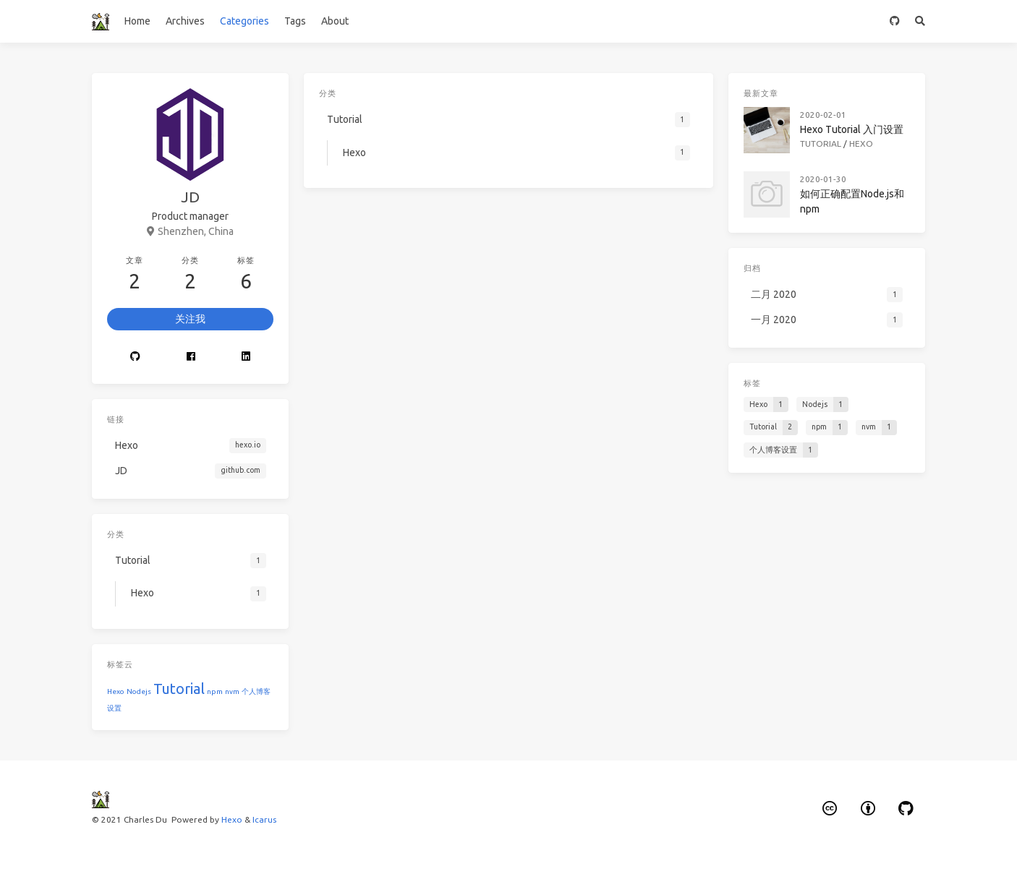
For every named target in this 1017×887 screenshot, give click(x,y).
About (335, 21)
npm (215, 691)
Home (137, 21)
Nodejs (139, 691)
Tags (295, 21)
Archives (185, 21)
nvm (232, 691)
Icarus (264, 819)
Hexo (115, 691)
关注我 (190, 319)
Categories (244, 21)
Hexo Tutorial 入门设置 (851, 129)
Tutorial (179, 688)
